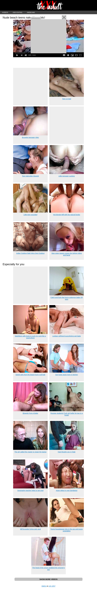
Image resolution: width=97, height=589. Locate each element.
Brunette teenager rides (30, 137)
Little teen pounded (30, 215)
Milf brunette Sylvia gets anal (30, 529)
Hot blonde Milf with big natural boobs (66, 215)
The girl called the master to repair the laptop (30, 452)
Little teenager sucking (67, 176)
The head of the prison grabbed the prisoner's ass (48, 569)
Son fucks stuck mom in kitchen (66, 375)
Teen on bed (66, 99)
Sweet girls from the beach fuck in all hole (30, 375)
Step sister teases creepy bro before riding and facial (66, 254)
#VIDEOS (5, 12)
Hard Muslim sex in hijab (66, 452)
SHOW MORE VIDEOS (49, 579)
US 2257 (52, 586)
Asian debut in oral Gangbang (66, 490)
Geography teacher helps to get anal (30, 490)
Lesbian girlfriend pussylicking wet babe (66, 336)
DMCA (44, 586)
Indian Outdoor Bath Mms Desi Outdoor (30, 253)
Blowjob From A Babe (30, 413)
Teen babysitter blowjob (30, 176)
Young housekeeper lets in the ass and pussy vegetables (66, 530)
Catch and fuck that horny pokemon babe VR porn (66, 298)
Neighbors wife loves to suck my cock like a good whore (30, 337)
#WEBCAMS (31, 12)
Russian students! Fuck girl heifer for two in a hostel (66, 414)
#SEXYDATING (17, 12)
